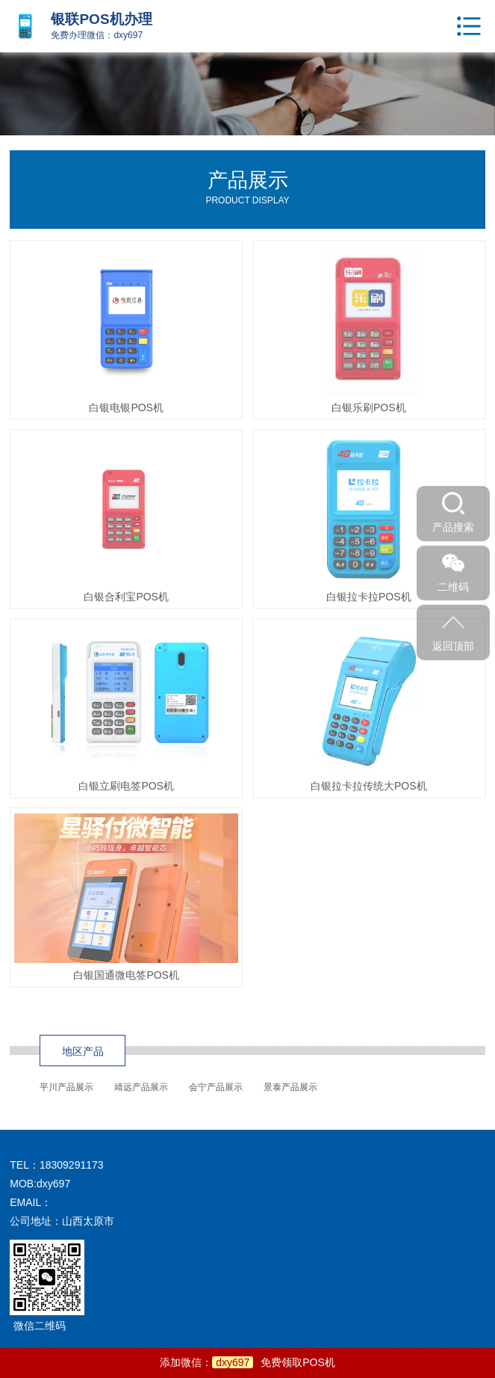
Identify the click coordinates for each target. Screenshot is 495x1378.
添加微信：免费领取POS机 (247, 1362)
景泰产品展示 (290, 1087)
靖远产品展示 (141, 1087)
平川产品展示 (66, 1087)
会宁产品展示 (216, 1087)
